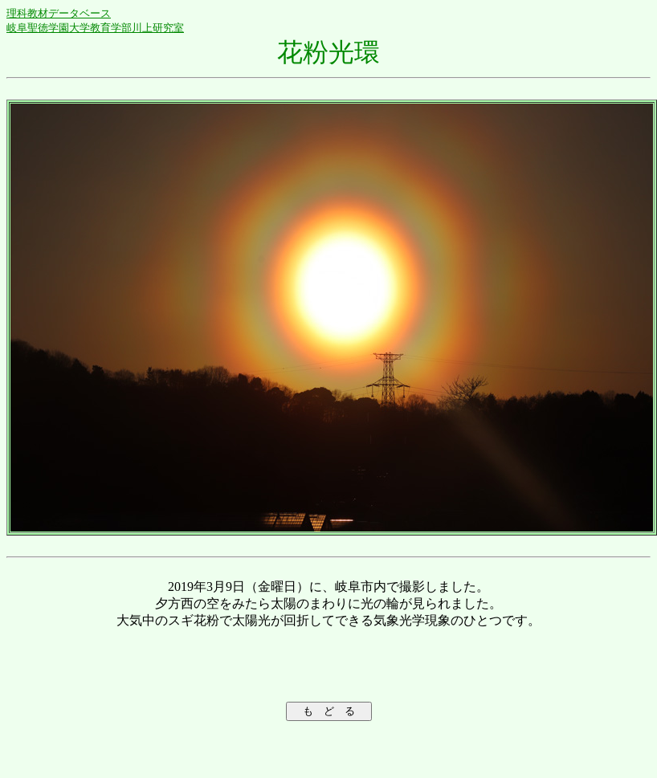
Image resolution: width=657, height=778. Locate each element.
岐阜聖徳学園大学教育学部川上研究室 (95, 28)
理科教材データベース (58, 13)
